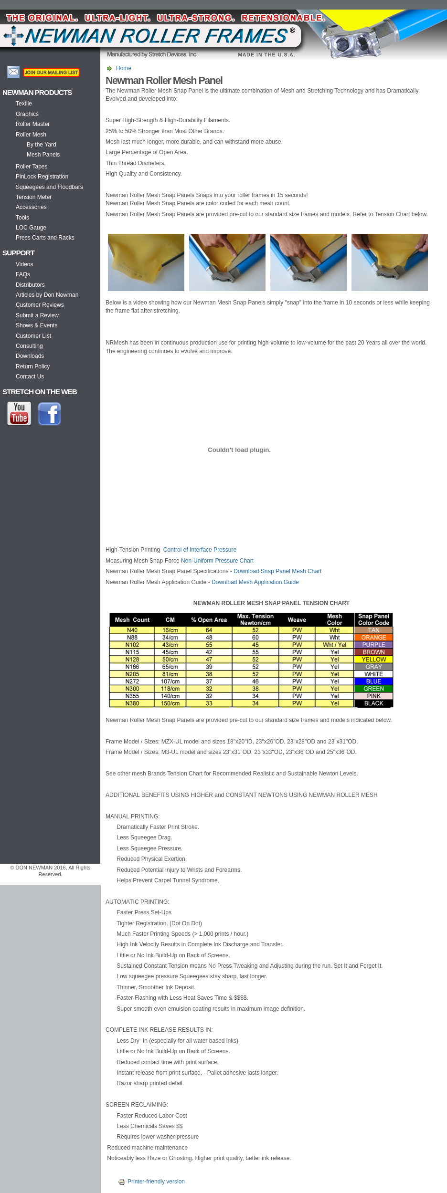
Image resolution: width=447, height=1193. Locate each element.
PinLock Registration (42, 176)
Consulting (29, 346)
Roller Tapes (31, 166)
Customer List (33, 336)
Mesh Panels (43, 154)
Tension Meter (34, 197)
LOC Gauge (31, 227)
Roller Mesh (31, 134)
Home (123, 68)
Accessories (31, 207)
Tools (22, 217)
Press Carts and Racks (45, 237)
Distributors (30, 285)
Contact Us (30, 376)
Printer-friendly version (150, 1181)
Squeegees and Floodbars (49, 187)
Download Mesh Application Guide (255, 582)
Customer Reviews (40, 305)
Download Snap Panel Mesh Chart (277, 571)
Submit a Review (37, 315)
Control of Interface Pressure (199, 549)
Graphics (27, 114)
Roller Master (33, 124)
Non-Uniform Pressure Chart (217, 560)
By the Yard (41, 144)
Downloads (30, 356)
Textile (24, 103)
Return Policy (33, 366)
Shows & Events (36, 325)
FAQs (23, 274)
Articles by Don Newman (47, 295)
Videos (24, 264)
